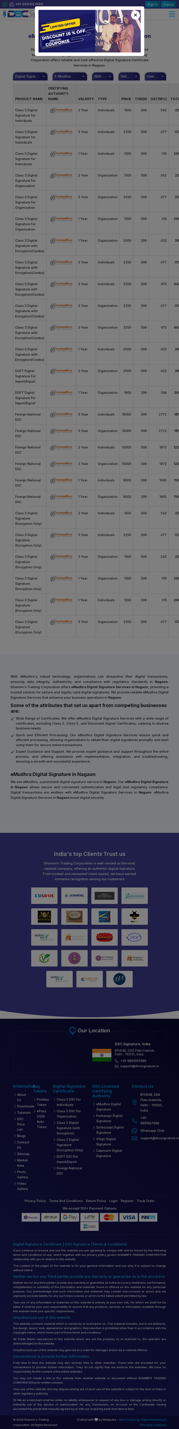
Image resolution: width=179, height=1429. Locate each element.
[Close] (135, 15)
